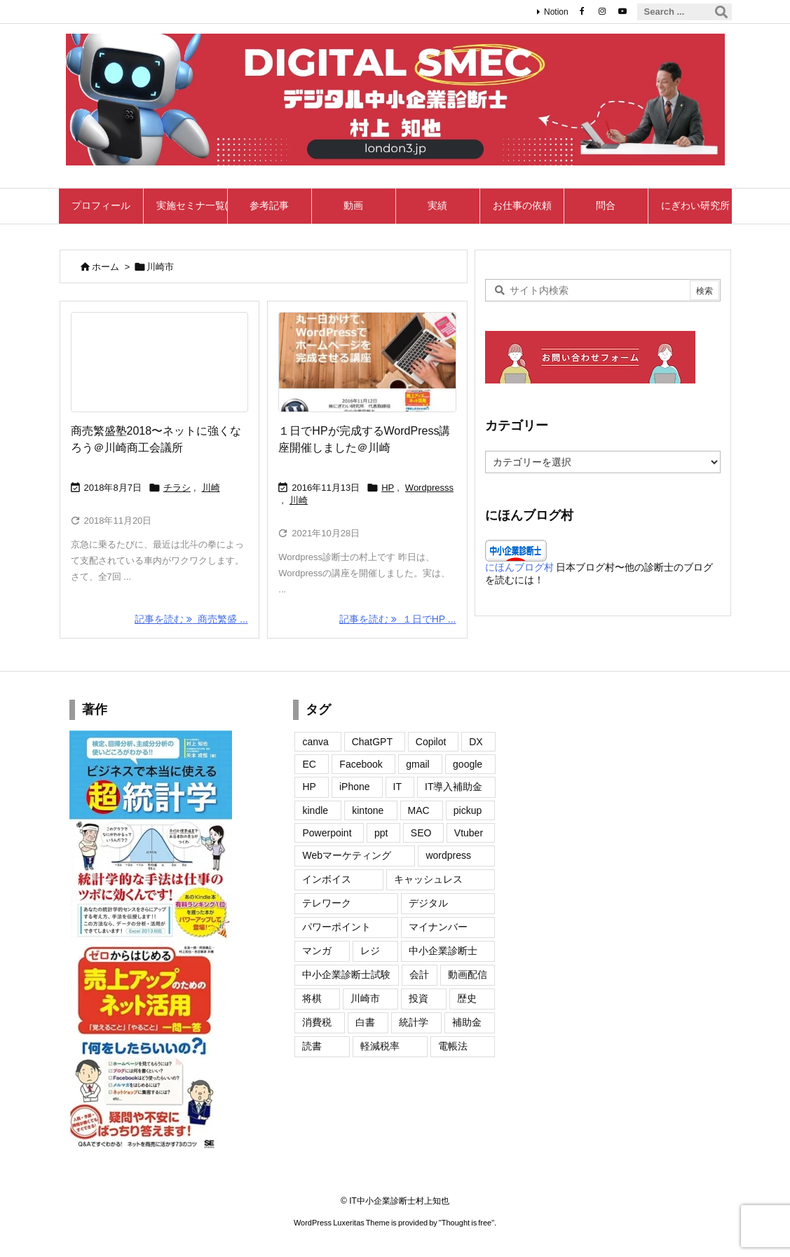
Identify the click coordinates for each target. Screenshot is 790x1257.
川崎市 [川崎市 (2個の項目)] (365, 998)
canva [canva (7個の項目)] (315, 741)
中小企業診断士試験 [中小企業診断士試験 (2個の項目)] (346, 974)
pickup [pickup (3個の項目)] (468, 810)
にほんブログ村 (519, 567)
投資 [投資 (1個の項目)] (418, 998)
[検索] (721, 12)
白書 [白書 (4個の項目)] (365, 1022)
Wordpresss (429, 487)
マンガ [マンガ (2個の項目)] (317, 950)
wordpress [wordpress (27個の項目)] (448, 855)
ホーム (105, 266)
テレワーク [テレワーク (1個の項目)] (326, 903)
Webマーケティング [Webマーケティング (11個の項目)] (346, 855)
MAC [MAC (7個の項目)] (419, 810)
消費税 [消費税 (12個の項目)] (317, 1022)
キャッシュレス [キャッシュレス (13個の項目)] (428, 879)
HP (387, 487)
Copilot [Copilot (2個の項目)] (431, 741)
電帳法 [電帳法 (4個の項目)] (453, 1046)
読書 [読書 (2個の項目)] (312, 1046)
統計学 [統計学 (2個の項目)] (413, 1022)
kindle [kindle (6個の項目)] (315, 810)
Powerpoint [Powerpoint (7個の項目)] (326, 832)
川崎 (211, 487)
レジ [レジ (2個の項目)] (370, 950)
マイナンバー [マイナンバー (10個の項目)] (438, 926)
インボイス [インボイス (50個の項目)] (326, 879)
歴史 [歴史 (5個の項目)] (467, 998)
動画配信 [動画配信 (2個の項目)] (467, 974)
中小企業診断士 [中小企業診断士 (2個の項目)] (443, 950)
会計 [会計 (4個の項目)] (419, 974)
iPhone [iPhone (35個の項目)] (354, 786)
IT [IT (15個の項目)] (397, 786)
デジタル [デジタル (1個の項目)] (428, 903)
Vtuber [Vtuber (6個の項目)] (468, 832)
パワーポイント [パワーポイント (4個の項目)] (336, 926)
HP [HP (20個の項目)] (308, 786)
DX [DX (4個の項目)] (475, 741)
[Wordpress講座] (367, 362)
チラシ (177, 487)
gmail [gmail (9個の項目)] (417, 764)
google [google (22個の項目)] (467, 764)
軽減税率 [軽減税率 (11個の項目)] (380, 1046)
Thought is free (466, 1222)
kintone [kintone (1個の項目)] (367, 810)
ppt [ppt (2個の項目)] (381, 832)
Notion (556, 12)
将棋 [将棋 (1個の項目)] (312, 998)
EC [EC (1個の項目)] (308, 764)
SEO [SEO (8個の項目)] (421, 832)
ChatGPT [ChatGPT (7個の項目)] (372, 741)
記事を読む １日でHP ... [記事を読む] (397, 619)
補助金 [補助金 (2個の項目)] (467, 1022)
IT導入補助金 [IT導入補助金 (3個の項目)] (453, 786)
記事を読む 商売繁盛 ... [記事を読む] (191, 619)
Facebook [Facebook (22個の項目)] (360, 764)
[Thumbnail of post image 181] (159, 362)
